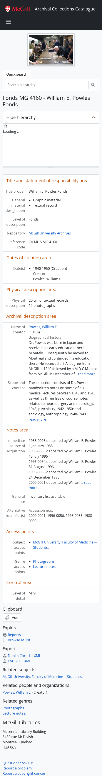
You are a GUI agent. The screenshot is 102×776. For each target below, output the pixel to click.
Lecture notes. (45, 566)
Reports (12, 634)
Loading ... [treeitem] (11, 131)
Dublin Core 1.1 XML (22, 655)
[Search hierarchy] (47, 85)
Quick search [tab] (16, 74)
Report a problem (17, 768)
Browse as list (16, 640)
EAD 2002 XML (17, 661)
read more (86, 374)
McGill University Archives (50, 233)
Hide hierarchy (21, 117)
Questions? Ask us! (18, 763)
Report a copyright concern (25, 773)
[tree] (51, 145)
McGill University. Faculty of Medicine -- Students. (43, 676)
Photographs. (44, 561)
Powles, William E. (43, 326)
